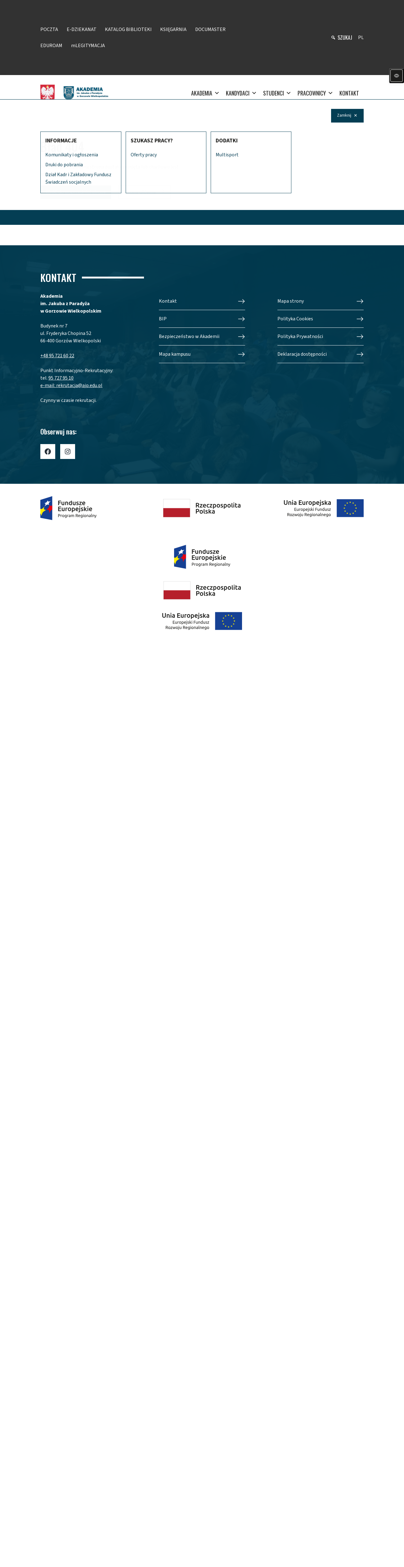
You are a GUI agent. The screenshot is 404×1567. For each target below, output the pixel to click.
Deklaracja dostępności (302, 354)
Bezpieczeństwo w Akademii (189, 336)
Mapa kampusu (175, 354)
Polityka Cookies (295, 318)
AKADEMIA (205, 93)
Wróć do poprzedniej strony (76, 192)
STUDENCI (277, 93)
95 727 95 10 (61, 378)
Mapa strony (290, 301)
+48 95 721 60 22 (57, 355)
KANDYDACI (241, 93)
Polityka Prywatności (300, 336)
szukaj (345, 37)
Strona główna (140, 192)
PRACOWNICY (315, 93)
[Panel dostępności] (396, 75)
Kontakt (168, 301)
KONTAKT (349, 93)
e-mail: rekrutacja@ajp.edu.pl (71, 385)
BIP (163, 318)
